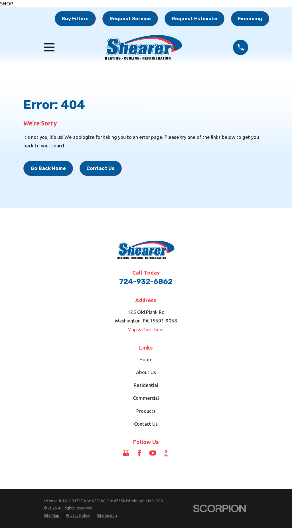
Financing (250, 18)
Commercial (146, 398)
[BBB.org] (166, 453)
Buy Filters (75, 18)
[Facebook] (139, 453)
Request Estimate (194, 18)
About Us (146, 372)
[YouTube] (152, 453)
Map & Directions (146, 329)
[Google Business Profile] (126, 453)
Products (146, 411)
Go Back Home (48, 168)
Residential (146, 385)
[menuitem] (51, 515)
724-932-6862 (146, 281)
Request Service (130, 18)
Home (146, 359)
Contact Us (100, 168)
